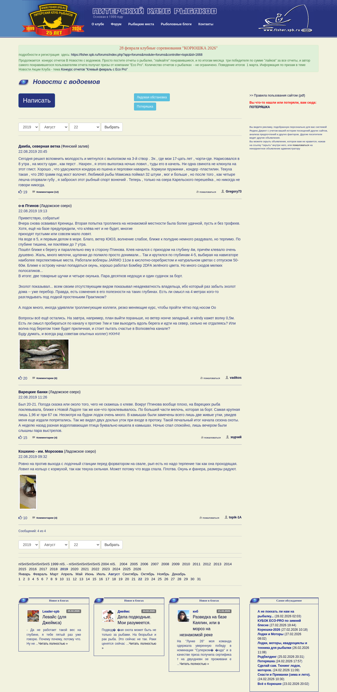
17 (108, 579)
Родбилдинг (267, 657)
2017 (43, 569)
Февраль (40, 574)
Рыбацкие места (141, 24)
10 (62, 579)
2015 (22, 569)
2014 (228, 564)
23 (147, 579)
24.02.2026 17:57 (289, 661)
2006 (144, 564)
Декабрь (179, 574)
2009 (176, 564)
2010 (186, 564)
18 (114, 579)
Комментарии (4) (44, 437)
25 (160, 579)
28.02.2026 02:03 (288, 616)
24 (153, 579)
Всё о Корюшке (270, 684)
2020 (74, 569)
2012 (207, 564)
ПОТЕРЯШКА (260, 107)
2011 (197, 564)
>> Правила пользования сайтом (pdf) (277, 95)
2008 (165, 564)
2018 (54, 569)
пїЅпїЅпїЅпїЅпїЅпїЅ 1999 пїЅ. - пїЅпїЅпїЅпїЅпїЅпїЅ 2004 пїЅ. (67, 564)
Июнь (89, 574)
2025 (127, 569)
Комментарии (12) (45, 191)
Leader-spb (51, 611)
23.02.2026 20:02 (296, 684)
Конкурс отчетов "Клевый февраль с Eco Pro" (94, 69)
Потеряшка (145, 106)
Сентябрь (130, 574)
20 (127, 579)
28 (179, 579)
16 (101, 579)
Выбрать (112, 127)
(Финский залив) (53, 146)
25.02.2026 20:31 (291, 657)
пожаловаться (206, 191)
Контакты (206, 24)
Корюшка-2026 (269, 630)
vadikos (233, 378)
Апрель (67, 574)
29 (186, 579)
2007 (155, 564)
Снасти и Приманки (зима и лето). (284, 674)
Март (54, 574)
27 (173, 579)
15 (94, 579)
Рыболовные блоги (176, 24)
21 (134, 579)
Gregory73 (231, 191)
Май (79, 574)
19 (120, 579)
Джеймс (124, 611)
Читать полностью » (53, 643)
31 (199, 579)
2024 (116, 569)
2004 (123, 564)
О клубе (98, 24)
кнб (195, 611)
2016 (33, 569)
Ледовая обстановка (152, 97)
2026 (137, 569)
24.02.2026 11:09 (286, 670)
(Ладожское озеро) (45, 206)
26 (166, 579)
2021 (85, 569)
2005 (134, 564)
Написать (37, 100)
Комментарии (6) (44, 378)
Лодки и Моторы (271, 634)
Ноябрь (163, 574)
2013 (217, 564)
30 (192, 579)
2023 (106, 569)
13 (81, 579)
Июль (101, 574)
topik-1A (233, 517)
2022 (96, 569)
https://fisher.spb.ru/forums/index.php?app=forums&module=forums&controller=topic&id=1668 (136, 55)
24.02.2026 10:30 (271, 679)
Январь (24, 574)
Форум (116, 24)
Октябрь (148, 574)
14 (88, 579)
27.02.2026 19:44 (283, 625)
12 (75, 579)
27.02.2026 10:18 (294, 630)
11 (68, 579)
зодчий (233, 437)
